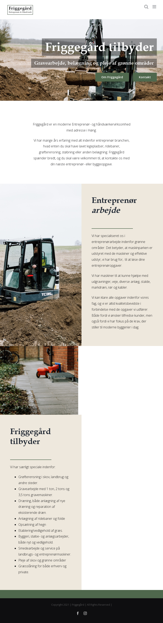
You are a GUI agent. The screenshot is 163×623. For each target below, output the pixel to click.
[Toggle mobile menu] (154, 7)
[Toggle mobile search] (146, 7)
